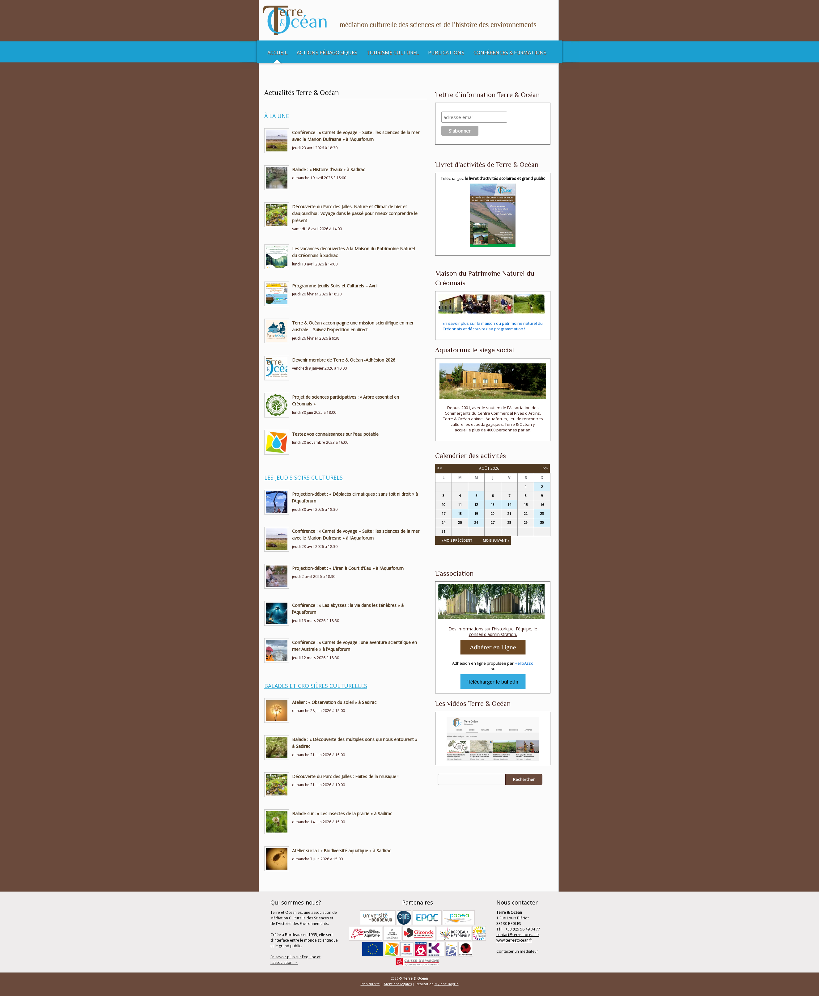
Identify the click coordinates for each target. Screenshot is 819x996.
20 (492, 513)
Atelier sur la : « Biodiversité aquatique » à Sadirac (341, 851)
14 (509, 504)
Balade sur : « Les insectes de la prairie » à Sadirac (342, 813)
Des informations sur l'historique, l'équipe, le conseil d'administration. (492, 631)
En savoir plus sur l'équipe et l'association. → (295, 959)
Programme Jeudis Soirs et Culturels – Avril (334, 286)
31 (443, 531)
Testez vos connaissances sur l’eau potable (335, 434)
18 (460, 513)
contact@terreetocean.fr (517, 934)
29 (526, 522)
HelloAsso (524, 663)
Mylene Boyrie (447, 983)
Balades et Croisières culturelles (315, 685)
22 (526, 513)
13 (492, 504)
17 (443, 513)
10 (443, 504)
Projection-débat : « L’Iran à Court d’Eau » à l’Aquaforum (348, 568)
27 (492, 522)
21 (509, 513)
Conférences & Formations (509, 52)
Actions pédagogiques (327, 52)
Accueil (277, 52)
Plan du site (370, 983)
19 (476, 513)
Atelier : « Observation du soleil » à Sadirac (334, 702)
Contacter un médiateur (517, 951)
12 (476, 504)
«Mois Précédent (457, 540)
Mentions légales (398, 983)
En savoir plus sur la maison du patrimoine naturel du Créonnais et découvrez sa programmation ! (493, 326)
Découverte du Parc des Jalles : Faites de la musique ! (345, 776)
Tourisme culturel (393, 52)
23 (542, 513)
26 (476, 522)
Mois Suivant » (496, 540)
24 (443, 522)
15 (526, 504)
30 (542, 522)
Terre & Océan (415, 978)
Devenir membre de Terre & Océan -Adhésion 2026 (343, 360)
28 (509, 522)
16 (542, 504)
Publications (446, 52)
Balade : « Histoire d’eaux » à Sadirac (328, 169)
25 (460, 522)
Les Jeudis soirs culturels (303, 477)
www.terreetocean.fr (514, 940)
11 (460, 504)
